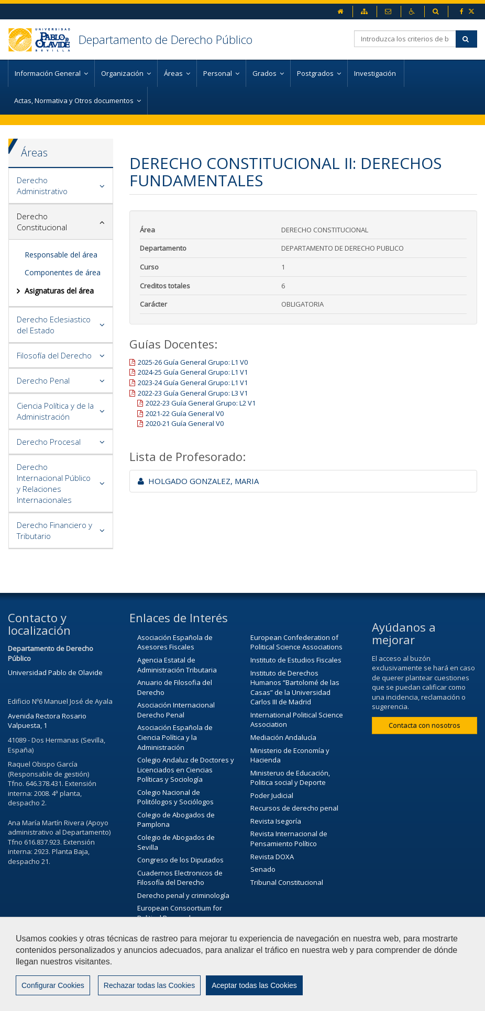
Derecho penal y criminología (183, 895)
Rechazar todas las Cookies (149, 985)
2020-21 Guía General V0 (185, 423)
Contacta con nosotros (424, 725)
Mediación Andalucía (283, 737)
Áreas (34, 152)
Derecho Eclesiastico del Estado (54, 324)
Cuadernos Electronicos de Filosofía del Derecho (180, 878)
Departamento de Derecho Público (165, 39)
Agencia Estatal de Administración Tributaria (177, 665)
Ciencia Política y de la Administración (55, 411)
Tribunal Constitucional (286, 882)
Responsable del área (61, 255)
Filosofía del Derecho (54, 355)
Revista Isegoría (275, 821)
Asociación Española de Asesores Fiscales (175, 642)
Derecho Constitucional (42, 221)
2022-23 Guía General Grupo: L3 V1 (193, 393)
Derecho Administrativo (42, 185)
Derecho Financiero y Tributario (54, 530)
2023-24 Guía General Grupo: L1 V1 (193, 382)
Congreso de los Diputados (180, 859)
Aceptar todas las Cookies (254, 985)
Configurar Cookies (52, 985)
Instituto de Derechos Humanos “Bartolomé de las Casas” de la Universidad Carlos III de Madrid (294, 687)
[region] (242, 964)
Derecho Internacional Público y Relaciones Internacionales (54, 483)
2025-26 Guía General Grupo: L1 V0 (193, 362)
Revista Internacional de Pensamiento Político (288, 838)
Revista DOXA (272, 856)
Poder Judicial (271, 795)
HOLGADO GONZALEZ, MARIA (198, 481)
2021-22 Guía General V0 (185, 413)
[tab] (61, 186)
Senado (262, 869)
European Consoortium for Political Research (179, 913)
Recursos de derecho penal (294, 808)
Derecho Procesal (49, 441)
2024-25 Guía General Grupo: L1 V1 (193, 372)
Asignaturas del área (59, 291)
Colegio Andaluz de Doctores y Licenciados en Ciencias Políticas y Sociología (185, 769)
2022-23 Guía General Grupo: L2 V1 (201, 403)
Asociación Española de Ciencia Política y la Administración (175, 737)
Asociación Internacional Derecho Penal (176, 710)
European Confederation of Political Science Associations (296, 642)
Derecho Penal (43, 380)
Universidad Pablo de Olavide (55, 672)
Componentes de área (63, 272)
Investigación (376, 73)
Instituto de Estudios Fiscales (295, 660)
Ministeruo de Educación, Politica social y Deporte (290, 778)
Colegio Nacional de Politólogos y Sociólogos (175, 797)
